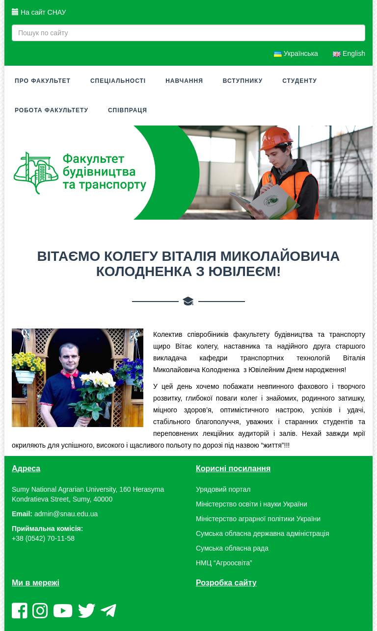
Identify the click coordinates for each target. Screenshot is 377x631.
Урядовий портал (223, 489)
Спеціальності (118, 80)
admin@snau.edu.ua (66, 514)
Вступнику (243, 80)
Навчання (184, 80)
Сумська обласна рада (232, 548)
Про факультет (43, 80)
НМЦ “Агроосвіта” (224, 563)
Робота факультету (51, 110)
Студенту (299, 80)
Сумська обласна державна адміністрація (262, 533)
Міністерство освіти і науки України (251, 504)
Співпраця (127, 110)
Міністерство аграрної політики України (258, 519)
